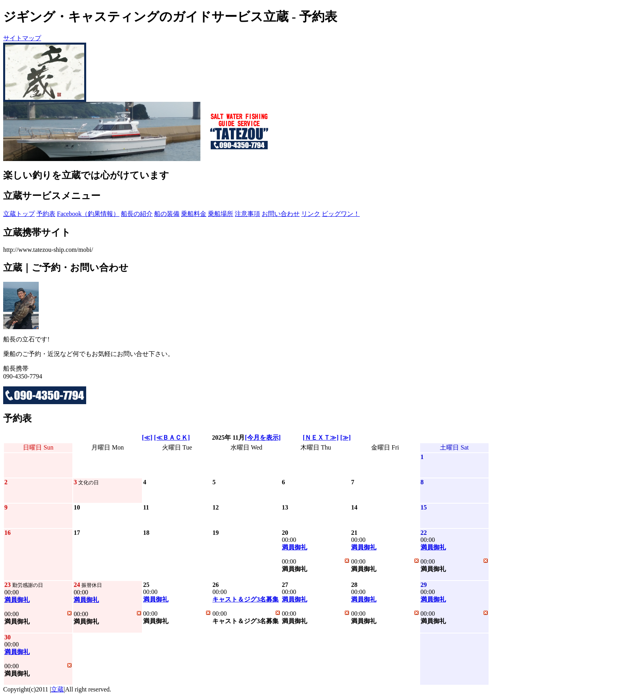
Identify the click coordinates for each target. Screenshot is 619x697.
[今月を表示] (263, 437)
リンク (310, 213)
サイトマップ (22, 38)
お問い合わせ (281, 213)
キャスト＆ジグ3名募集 (245, 599)
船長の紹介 (137, 213)
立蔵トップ (19, 213)
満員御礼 (294, 547)
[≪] (147, 437)
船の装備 (166, 213)
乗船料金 (193, 213)
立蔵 (57, 689)
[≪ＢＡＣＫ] (172, 437)
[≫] (345, 437)
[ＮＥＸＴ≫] (321, 437)
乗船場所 (220, 213)
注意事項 (247, 213)
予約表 (45, 213)
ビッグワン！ (341, 213)
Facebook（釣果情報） (88, 213)
